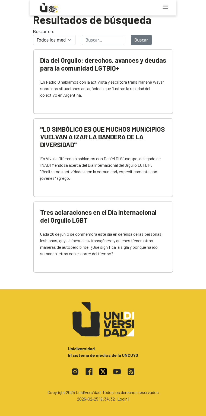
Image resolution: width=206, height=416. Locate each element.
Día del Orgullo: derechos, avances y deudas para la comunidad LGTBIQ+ (103, 64)
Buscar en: (44, 31)
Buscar (141, 40)
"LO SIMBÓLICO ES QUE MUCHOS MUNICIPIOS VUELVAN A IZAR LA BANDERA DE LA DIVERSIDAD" (102, 137)
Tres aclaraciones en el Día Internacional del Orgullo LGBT (98, 216)
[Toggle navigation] (165, 6)
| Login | (122, 398)
